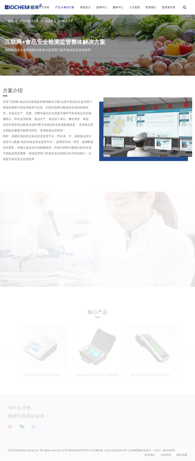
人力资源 (134, 7)
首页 (30, 7)
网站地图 (182, 454)
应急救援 (50, 21)
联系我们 (150, 7)
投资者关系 (168, 7)
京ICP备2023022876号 (75, 450)
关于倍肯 (44, 7)
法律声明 (166, 454)
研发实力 (85, 7)
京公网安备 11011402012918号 (108, 450)
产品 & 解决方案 (64, 7)
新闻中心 (101, 7)
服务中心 (118, 7)
